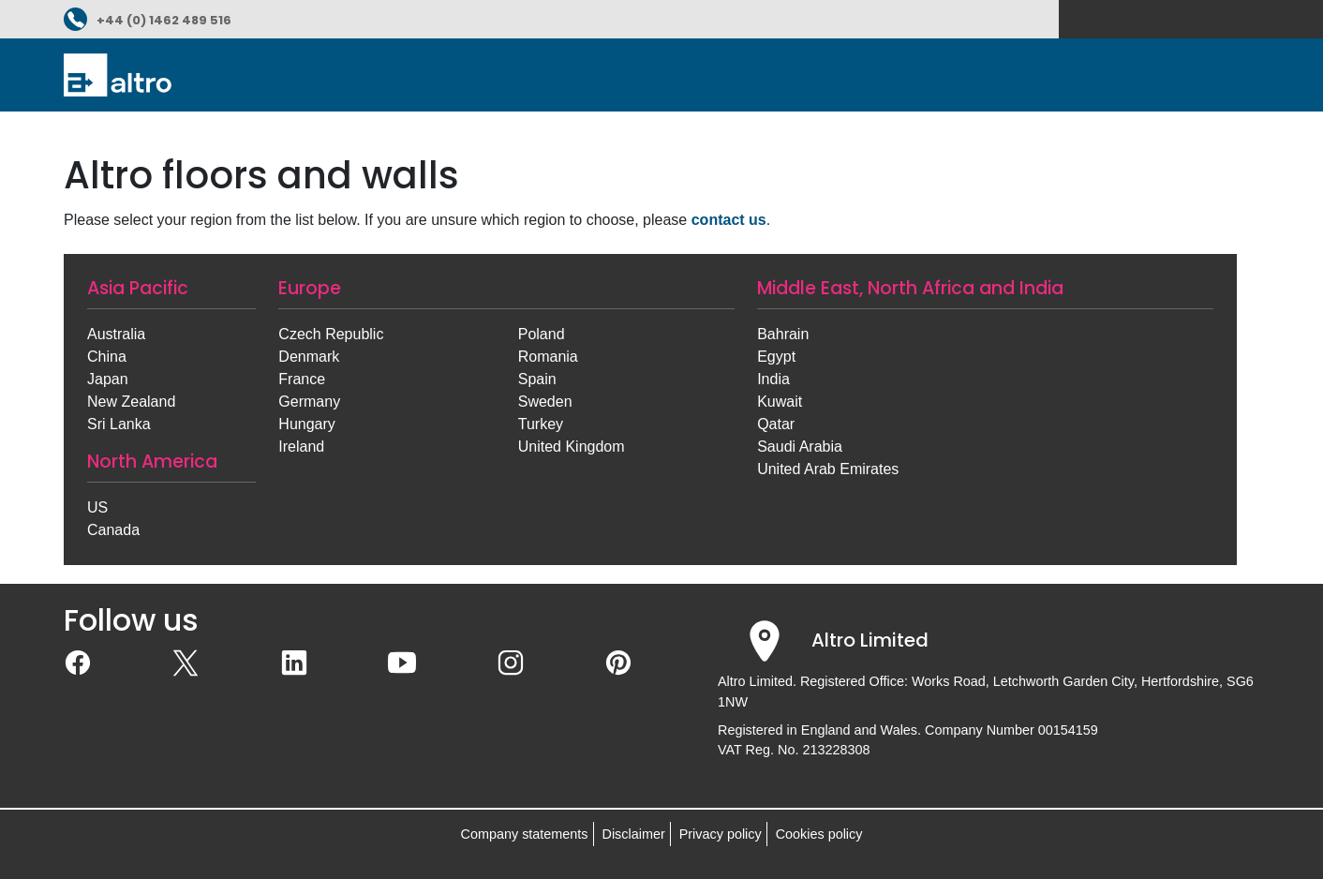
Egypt (776, 357)
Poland (541, 334)
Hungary (306, 424)
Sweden (545, 402)
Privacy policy (720, 834)
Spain (537, 379)
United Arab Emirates (828, 469)
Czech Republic (330, 334)
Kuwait (779, 402)
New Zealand (131, 402)
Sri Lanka (119, 424)
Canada (113, 530)
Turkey (540, 424)
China (106, 357)
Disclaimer (633, 834)
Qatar (776, 424)
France (301, 379)
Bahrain (783, 334)
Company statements (524, 834)
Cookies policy (819, 834)
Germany (309, 402)
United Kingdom (571, 446)
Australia (116, 334)
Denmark (308, 357)
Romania (548, 357)
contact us (728, 220)
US (97, 507)
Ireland (301, 446)
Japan (107, 379)
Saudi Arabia (799, 446)
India (773, 379)
